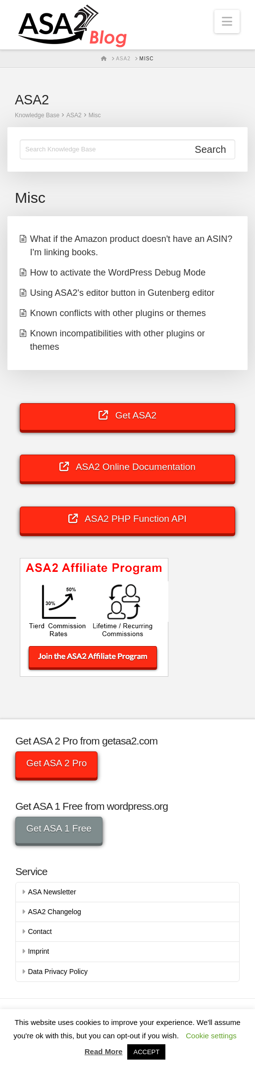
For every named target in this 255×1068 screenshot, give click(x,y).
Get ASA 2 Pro (56, 763)
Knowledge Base (37, 115)
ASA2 (74, 115)
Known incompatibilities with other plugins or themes (117, 340)
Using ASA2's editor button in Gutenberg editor (122, 293)
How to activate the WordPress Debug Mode (118, 273)
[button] (227, 21)
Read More (104, 1051)
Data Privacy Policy (58, 971)
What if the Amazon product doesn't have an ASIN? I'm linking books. (131, 245)
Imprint (38, 951)
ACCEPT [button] (146, 1052)
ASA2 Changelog (54, 912)
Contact (39, 931)
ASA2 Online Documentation (127, 467)
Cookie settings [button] (211, 1035)
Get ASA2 (127, 415)
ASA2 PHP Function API (127, 518)
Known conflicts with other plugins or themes (118, 313)
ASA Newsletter (52, 892)
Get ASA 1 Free (59, 828)
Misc (95, 115)
